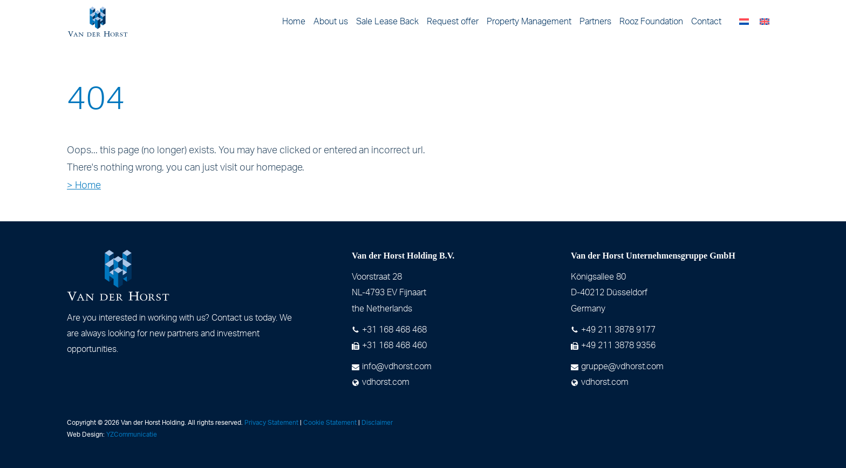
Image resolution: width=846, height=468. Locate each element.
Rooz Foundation (651, 21)
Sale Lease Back (387, 21)
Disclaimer (377, 422)
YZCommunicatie (131, 434)
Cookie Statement (330, 422)
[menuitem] (744, 22)
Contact (706, 21)
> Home (84, 186)
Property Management (529, 21)
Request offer (453, 21)
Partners (595, 21)
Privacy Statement (271, 422)
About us (330, 21)
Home (293, 21)
